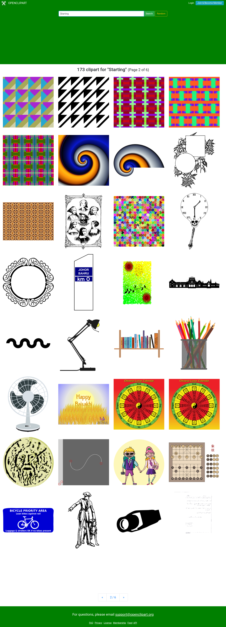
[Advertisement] (113, 40)
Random (161, 13)
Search (149, 13)
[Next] (123, 597)
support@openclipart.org (134, 614)
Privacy (98, 623)
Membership (119, 623)
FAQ (91, 623)
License (108, 623)
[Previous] (102, 597)
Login (191, 3)
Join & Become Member (209, 3)
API (135, 623)
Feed (130, 623)
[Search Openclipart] (101, 13)
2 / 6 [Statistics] (113, 597)
